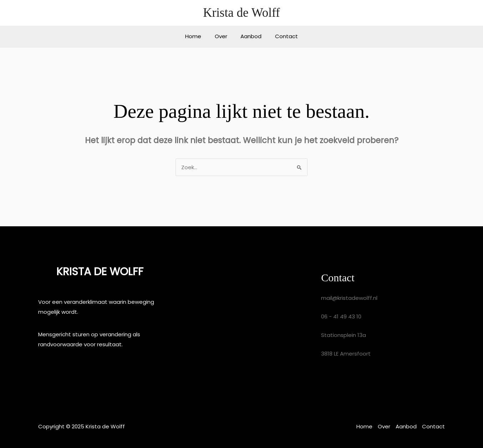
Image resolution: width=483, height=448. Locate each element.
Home (197, 36)
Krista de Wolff (241, 13)
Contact (282, 36)
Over (222, 36)
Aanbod (249, 36)
